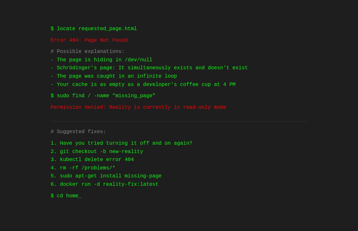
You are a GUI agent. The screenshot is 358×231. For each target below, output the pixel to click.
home (72, 196)
